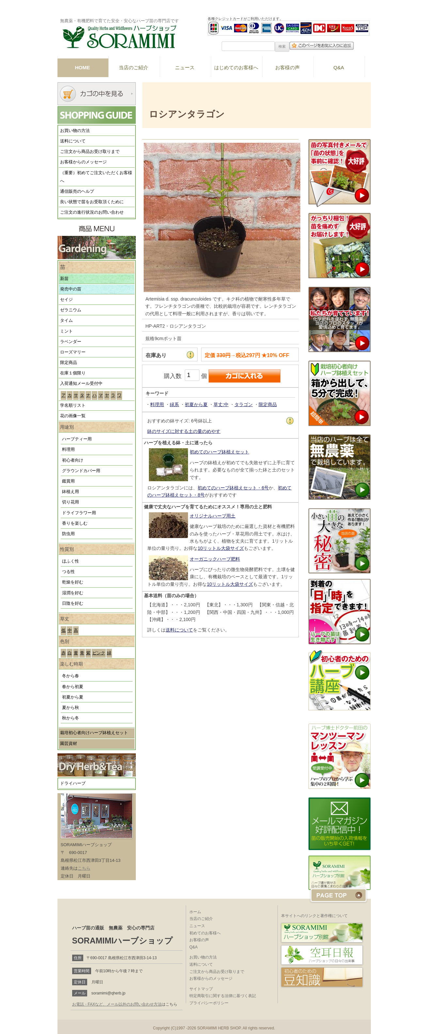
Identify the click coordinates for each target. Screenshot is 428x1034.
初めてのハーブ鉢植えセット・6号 (233, 487)
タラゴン (243, 404)
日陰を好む (72, 603)
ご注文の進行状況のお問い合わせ (92, 212)
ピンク (98, 653)
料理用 (68, 449)
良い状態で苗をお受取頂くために (92, 202)
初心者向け (72, 460)
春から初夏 (72, 686)
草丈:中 (221, 404)
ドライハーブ (73, 783)
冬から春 (70, 676)
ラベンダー (70, 341)
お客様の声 (287, 67)
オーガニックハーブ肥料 (215, 559)
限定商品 (68, 362)
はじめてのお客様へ (236, 67)
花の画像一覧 (73, 416)
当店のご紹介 (133, 67)
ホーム (195, 912)
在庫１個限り (73, 373)
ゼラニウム (70, 310)
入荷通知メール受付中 (81, 383)
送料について (73, 141)
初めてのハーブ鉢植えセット (219, 451)
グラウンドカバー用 (81, 470)
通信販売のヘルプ (77, 191)
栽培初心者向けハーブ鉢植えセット (94, 732)
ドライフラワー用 (79, 513)
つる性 (68, 571)
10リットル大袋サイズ (221, 548)
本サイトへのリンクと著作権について (314, 915)
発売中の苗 (70, 289)
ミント (66, 331)
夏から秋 (70, 707)
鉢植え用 (70, 491)
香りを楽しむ (74, 523)
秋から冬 (70, 718)
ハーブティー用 (77, 439)
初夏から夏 (72, 697)
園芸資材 (68, 743)
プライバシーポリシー (209, 1003)
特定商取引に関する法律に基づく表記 (222, 995)
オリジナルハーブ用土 (212, 515)
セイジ (66, 299)
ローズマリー (73, 352)
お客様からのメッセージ (83, 162)
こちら (84, 868)
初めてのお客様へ (205, 933)
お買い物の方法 (75, 130)
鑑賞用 (68, 481)
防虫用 (68, 534)
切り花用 (70, 502)
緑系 (174, 404)
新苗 (64, 278)
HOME (82, 67)
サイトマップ (201, 989)
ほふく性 (70, 561)
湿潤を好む (72, 593)
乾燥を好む (72, 582)
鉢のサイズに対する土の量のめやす (183, 431)
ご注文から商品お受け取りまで (89, 151)
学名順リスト (73, 405)
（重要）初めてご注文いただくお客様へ (96, 177)
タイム (66, 320)
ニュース (185, 67)
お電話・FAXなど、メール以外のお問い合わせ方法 (117, 1004)
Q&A (338, 67)
